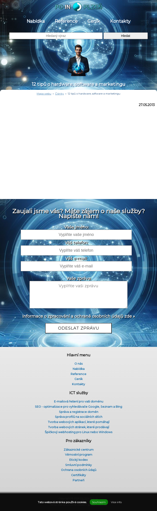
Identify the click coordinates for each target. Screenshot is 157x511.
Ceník (93, 21)
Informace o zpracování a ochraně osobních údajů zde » (78, 316)
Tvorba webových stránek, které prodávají (78, 427)
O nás (78, 363)
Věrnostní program (78, 454)
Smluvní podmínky (78, 465)
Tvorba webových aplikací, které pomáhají (78, 422)
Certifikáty (78, 475)
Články (59, 93)
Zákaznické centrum (79, 449)
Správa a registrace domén (78, 412)
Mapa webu (44, 93)
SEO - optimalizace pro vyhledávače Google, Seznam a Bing (78, 406)
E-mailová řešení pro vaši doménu (78, 401)
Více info (116, 502)
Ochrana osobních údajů (78, 470)
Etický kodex (78, 459)
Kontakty (120, 21)
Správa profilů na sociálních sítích (78, 416)
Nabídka (36, 21)
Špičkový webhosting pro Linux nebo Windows (78, 432)
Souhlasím (99, 502)
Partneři (78, 480)
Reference (66, 21)
